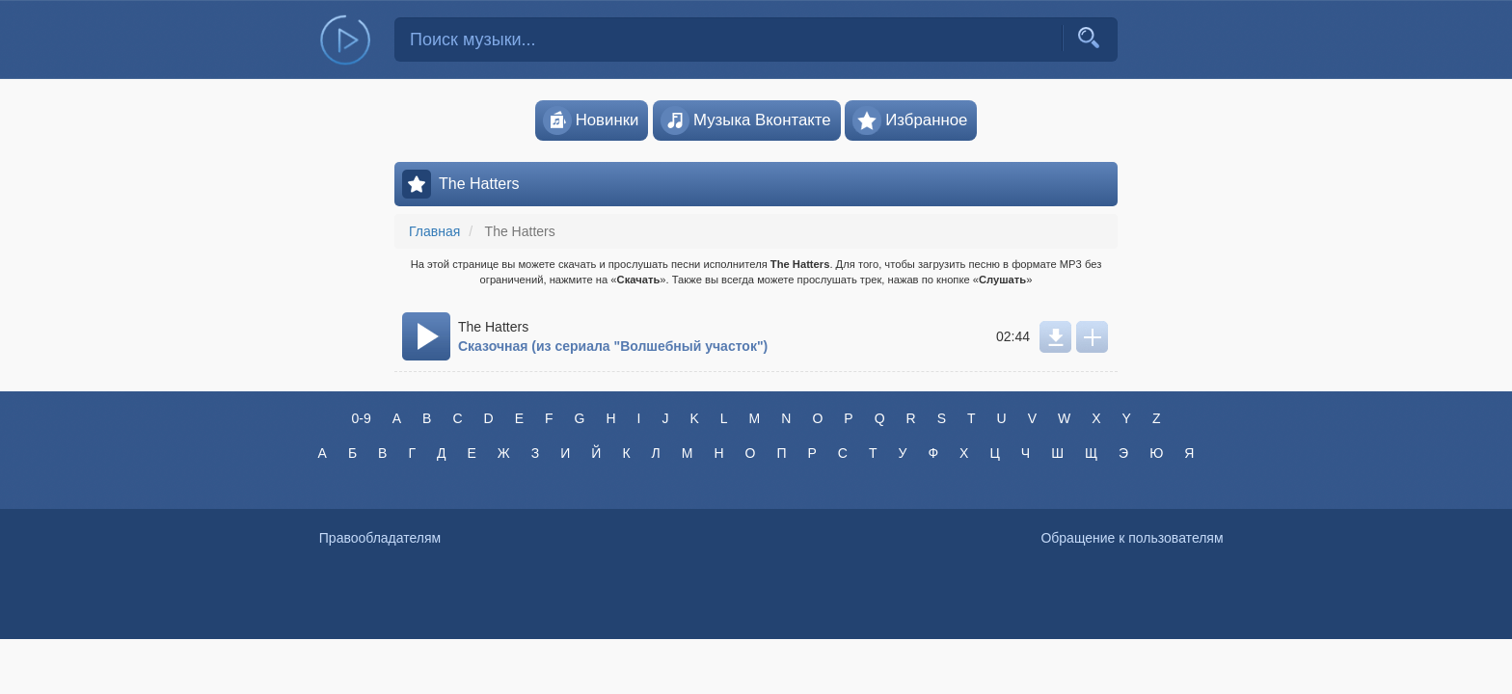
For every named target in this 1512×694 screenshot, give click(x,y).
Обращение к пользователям (1131, 538)
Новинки (591, 120)
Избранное (909, 120)
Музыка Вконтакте (746, 120)
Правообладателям (380, 538)
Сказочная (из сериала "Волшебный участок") (613, 346)
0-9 (360, 418)
